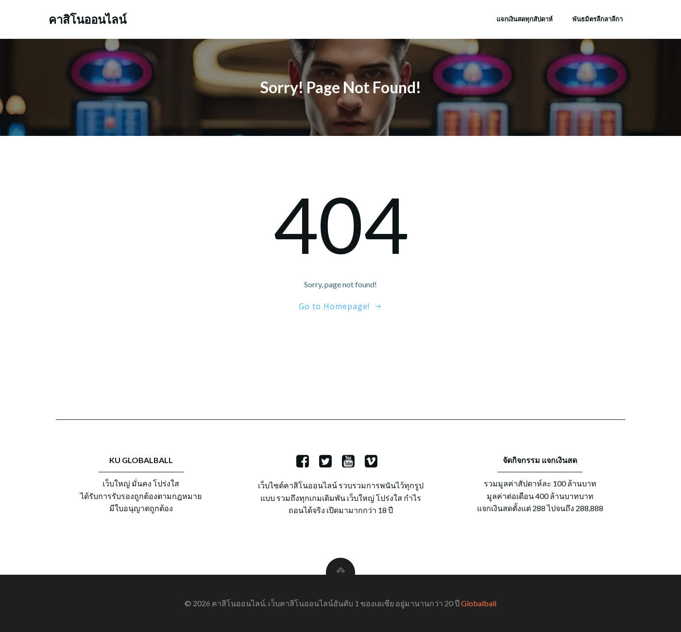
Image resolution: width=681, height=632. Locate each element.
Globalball (478, 603)
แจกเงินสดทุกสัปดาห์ (524, 19)
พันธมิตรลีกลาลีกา (597, 19)
